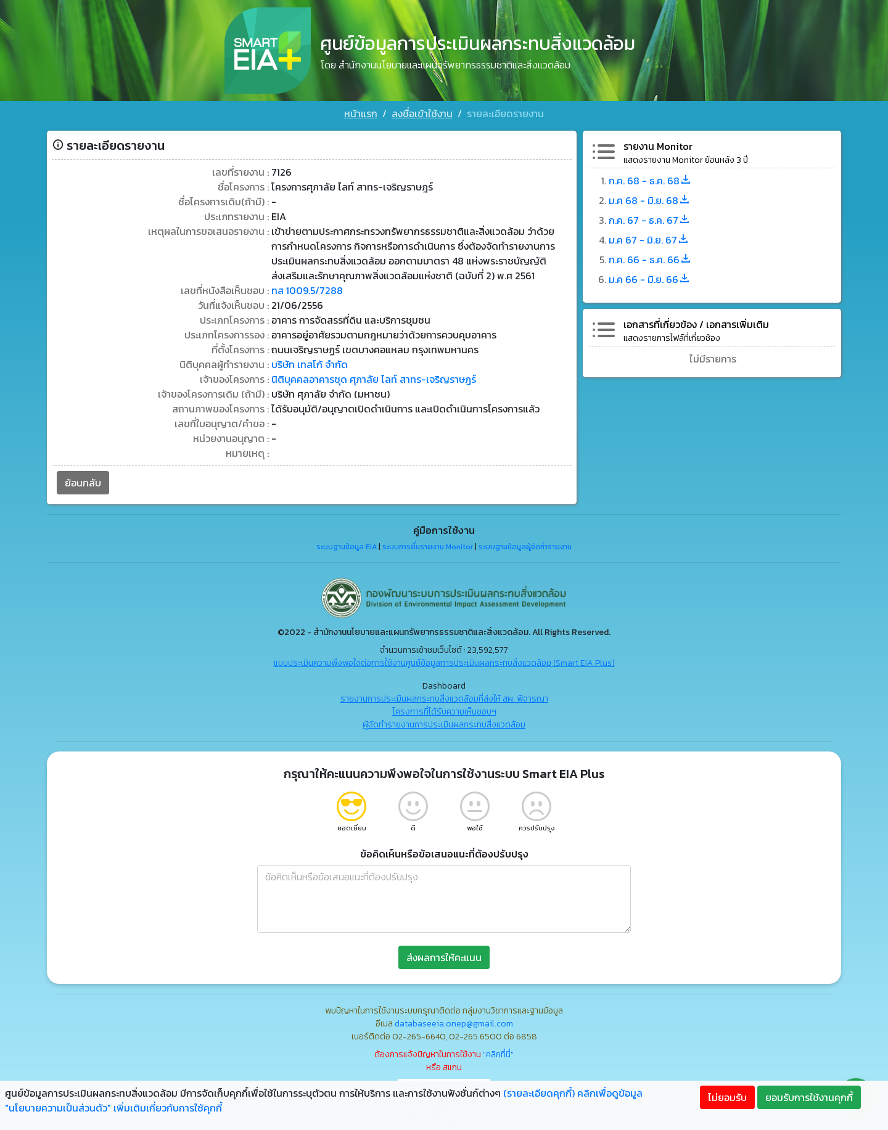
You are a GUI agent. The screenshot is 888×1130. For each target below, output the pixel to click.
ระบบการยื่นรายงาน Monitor (427, 546)
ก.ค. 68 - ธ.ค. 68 (650, 180)
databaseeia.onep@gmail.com (454, 1023)
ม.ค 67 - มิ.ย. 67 (649, 239)
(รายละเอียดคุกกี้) (539, 1093)
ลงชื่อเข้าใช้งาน (422, 113)
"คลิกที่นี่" (498, 1054)
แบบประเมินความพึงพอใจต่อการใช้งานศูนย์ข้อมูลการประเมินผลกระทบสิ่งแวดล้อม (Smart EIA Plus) (444, 663)
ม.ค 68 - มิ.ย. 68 (650, 200)
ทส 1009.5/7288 (307, 290)
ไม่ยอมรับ (727, 1097)
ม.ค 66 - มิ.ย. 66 (650, 279)
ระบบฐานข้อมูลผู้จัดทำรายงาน (525, 546)
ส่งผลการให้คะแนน (444, 957)
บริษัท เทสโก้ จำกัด (309, 364)
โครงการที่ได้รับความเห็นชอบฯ (444, 711)
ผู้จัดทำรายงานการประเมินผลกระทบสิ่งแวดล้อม (444, 724)
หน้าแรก (360, 113)
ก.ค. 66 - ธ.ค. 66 (650, 259)
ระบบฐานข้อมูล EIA (346, 546)
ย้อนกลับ (83, 482)
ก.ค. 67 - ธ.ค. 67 (650, 220)
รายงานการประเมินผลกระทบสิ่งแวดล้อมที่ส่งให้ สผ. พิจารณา (444, 698)
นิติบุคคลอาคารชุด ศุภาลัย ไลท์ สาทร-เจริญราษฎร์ (373, 379)
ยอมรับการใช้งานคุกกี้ (809, 1097)
